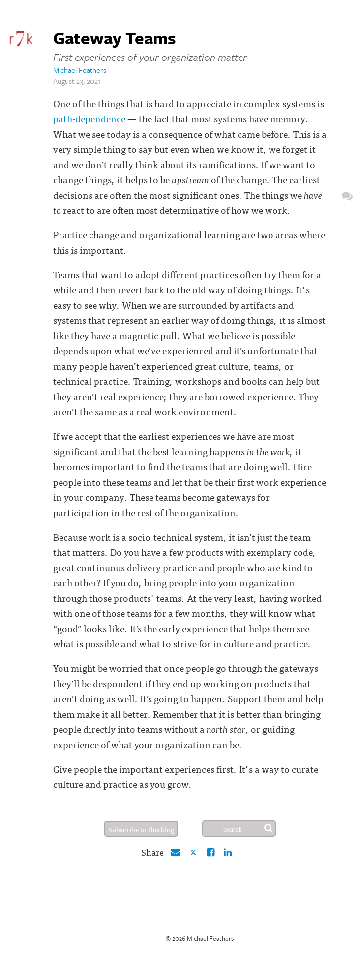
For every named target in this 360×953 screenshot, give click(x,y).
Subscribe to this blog (141, 829)
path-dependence (89, 118)
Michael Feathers (79, 69)
